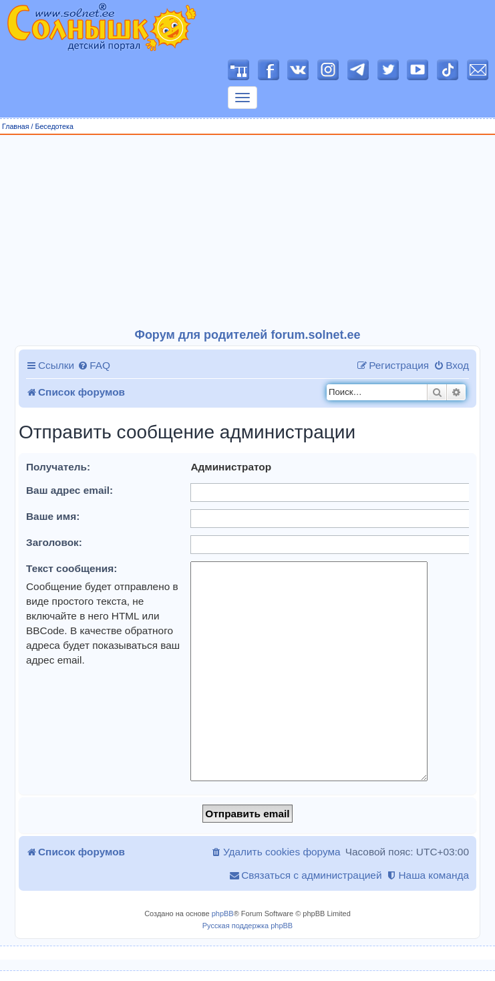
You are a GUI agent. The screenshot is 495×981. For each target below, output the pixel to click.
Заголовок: (54, 542)
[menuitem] (93, 365)
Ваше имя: (52, 516)
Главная (15, 126)
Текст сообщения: (71, 568)
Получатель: (58, 466)
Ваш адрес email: (69, 490)
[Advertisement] (248, 231)
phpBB (223, 913)
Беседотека (54, 126)
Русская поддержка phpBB (247, 926)
